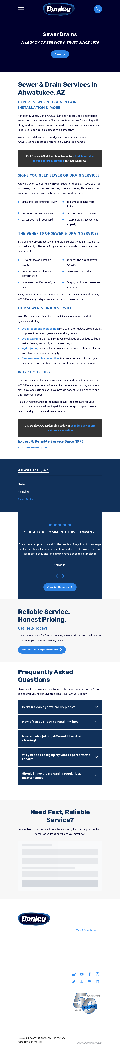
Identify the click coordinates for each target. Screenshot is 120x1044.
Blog (42, 1000)
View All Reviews (60, 587)
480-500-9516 (34, 933)
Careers (42, 993)
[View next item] (63, 576)
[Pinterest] (90, 981)
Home (25, 974)
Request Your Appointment (41, 649)
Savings (42, 986)
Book (60, 54)
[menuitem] (60, 484)
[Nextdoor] (98, 981)
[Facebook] (90, 974)
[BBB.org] (82, 981)
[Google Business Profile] (74, 974)
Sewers (25, 988)
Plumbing (25, 981)
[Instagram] (98, 974)
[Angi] (74, 981)
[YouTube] (82, 974)
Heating (25, 995)
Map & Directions (86, 930)
